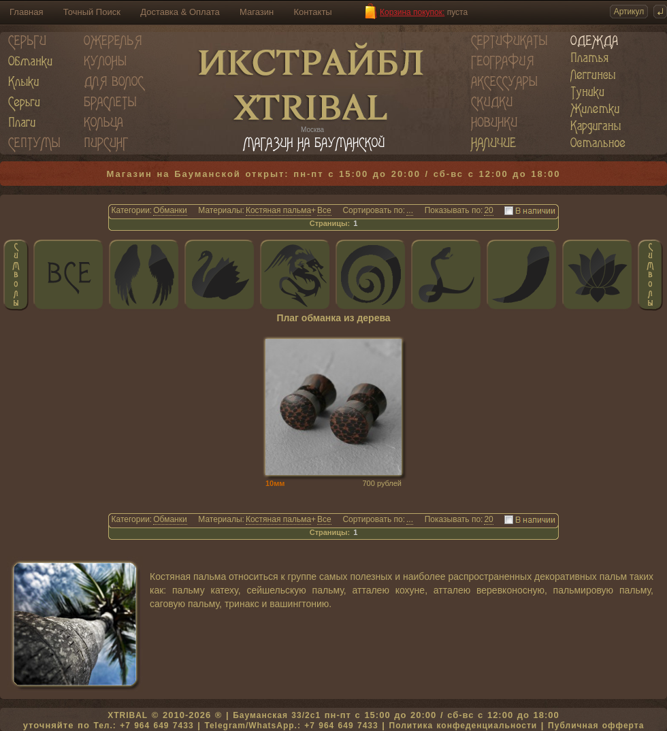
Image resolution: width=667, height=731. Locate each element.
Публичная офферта (596, 725)
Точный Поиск (91, 12)
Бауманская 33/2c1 (277, 715)
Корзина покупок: (412, 12)
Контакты (313, 12)
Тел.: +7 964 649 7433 (143, 725)
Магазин (257, 12)
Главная (26, 12)
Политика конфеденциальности (463, 725)
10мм (275, 483)
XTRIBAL (128, 715)
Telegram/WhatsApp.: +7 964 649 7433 (291, 725)
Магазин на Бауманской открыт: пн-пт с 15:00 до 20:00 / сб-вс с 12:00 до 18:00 (334, 174)
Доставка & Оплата (179, 12)
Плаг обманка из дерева (333, 318)
